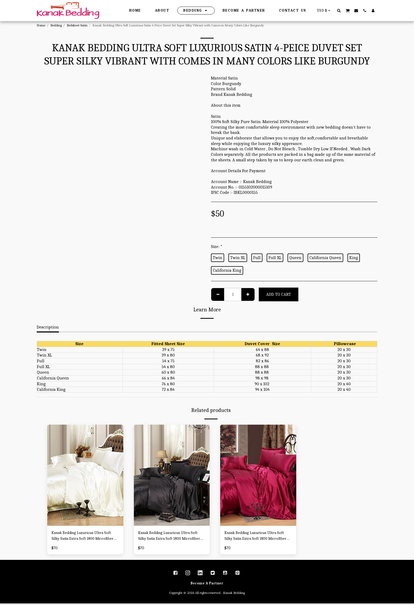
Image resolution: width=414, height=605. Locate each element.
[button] (339, 10)
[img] (85, 475)
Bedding (56, 25)
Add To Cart (278, 294)
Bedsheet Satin (77, 25)
